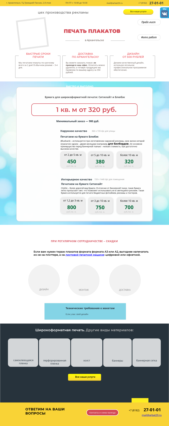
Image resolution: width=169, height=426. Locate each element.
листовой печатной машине (85, 254)
